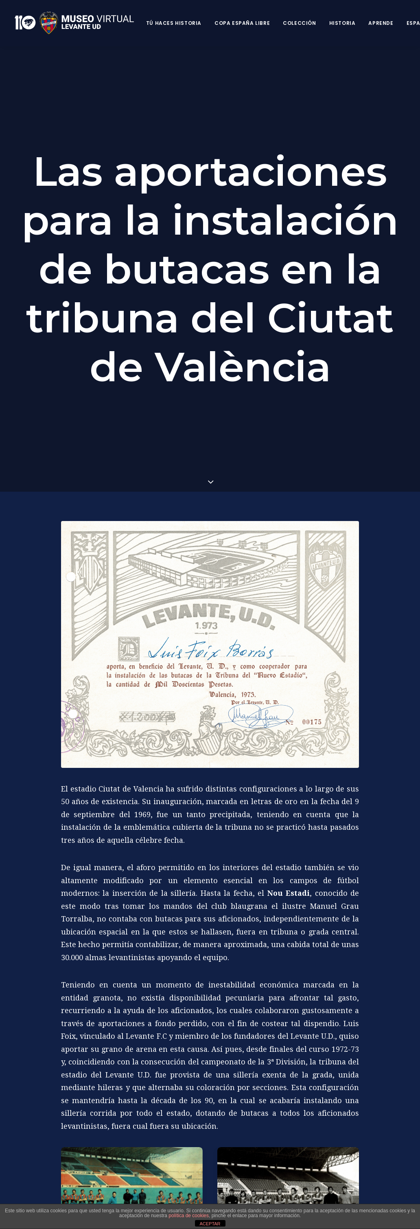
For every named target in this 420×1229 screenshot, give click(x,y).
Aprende (380, 23)
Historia (342, 23)
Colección (299, 23)
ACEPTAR (209, 1223)
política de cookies (188, 1215)
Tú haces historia (173, 23)
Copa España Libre (242, 23)
